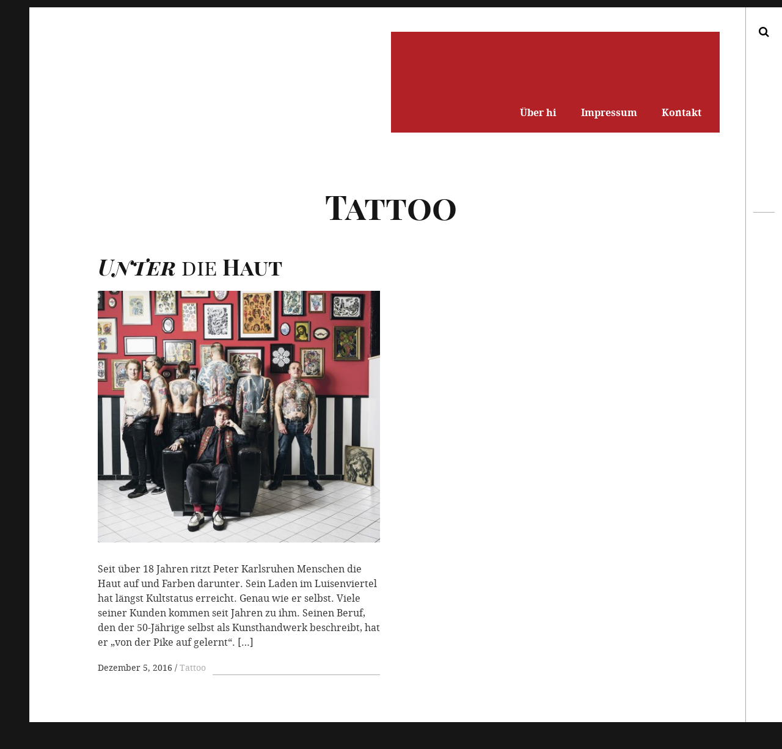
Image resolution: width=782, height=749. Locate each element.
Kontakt (681, 112)
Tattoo (193, 667)
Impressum (609, 112)
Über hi (538, 112)
